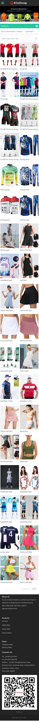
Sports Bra (24, 431)
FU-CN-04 (3, 99)
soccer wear (4, 552)
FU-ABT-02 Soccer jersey (29, 129)
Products (20, 31)
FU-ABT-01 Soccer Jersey (9, 159)
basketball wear (6, 280)
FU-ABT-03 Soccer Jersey (9, 129)
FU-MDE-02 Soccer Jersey (9, 69)
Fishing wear (24, 159)
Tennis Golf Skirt (26, 250)
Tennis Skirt (24, 371)
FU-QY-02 (23, 69)
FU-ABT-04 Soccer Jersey (29, 99)
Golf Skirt (23, 280)
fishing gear (4, 250)
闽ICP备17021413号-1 (19, 718)
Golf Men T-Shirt (6, 401)
